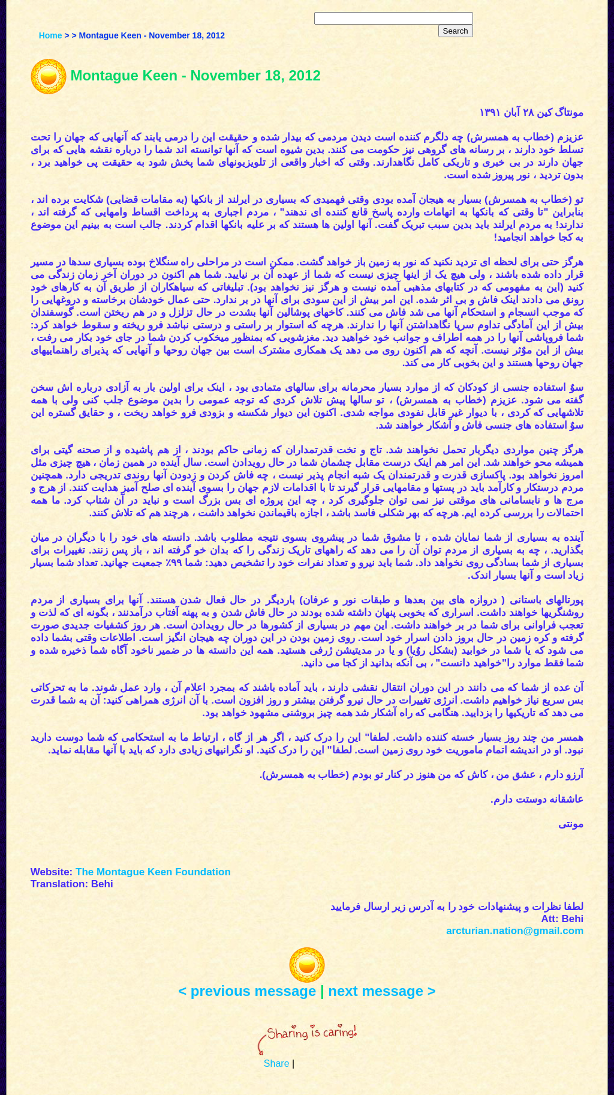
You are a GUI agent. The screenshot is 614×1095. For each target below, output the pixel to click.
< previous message (247, 991)
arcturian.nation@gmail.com (514, 931)
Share (277, 1063)
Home (50, 35)
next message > (381, 991)
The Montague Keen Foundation (153, 872)
